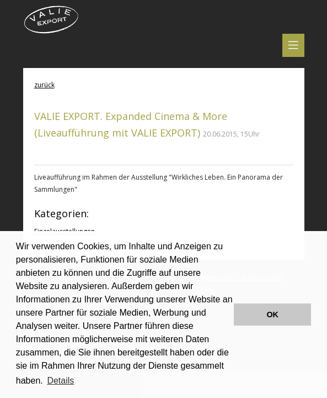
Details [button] (60, 380)
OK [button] (272, 314)
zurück (44, 85)
